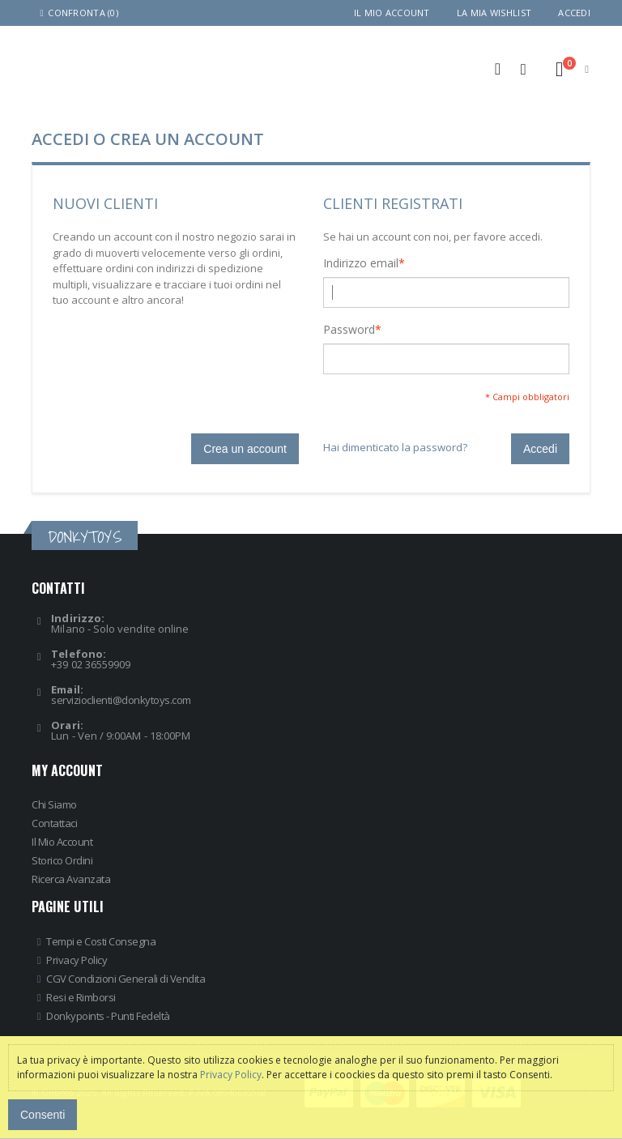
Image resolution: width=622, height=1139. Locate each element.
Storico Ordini (62, 860)
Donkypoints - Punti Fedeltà (108, 1016)
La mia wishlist (494, 12)
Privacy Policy (76, 960)
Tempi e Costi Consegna (101, 941)
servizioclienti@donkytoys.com (121, 700)
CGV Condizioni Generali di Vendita (125, 978)
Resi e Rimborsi (81, 997)
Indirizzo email (360, 263)
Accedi (574, 12)
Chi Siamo (54, 804)
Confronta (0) (77, 12)
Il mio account (392, 12)
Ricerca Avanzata (71, 879)
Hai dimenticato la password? (395, 447)
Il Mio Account (62, 841)
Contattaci (54, 823)
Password (349, 329)
